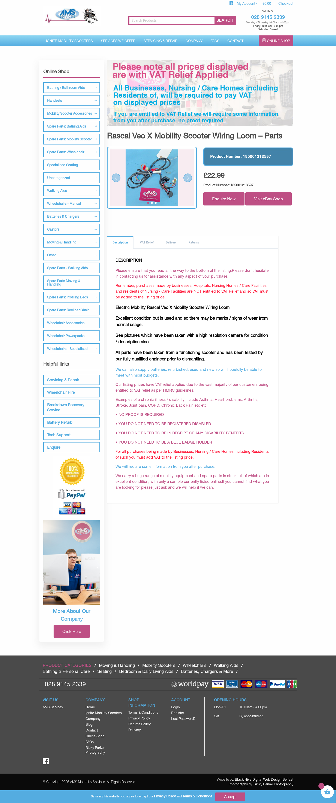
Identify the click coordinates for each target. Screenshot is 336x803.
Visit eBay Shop (268, 198)
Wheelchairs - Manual (64, 203)
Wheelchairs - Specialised (67, 349)
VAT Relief (147, 242)
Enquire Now (224, 198)
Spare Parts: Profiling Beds (67, 297)
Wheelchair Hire (61, 392)
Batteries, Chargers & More (207, 671)
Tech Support (58, 434)
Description (120, 242)
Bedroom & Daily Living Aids (146, 671)
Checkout (285, 3)
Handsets (54, 100)
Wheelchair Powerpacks (65, 336)
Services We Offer (118, 41)
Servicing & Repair (160, 41)
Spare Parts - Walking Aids (67, 268)
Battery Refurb (59, 422)
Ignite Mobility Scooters (69, 41)
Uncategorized (58, 178)
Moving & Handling (61, 242)
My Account (246, 3)
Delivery (171, 242)
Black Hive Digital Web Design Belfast (264, 779)
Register (177, 713)
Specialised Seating (62, 165)
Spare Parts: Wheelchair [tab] (65, 152)
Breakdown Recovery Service (65, 407)
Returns (194, 242)
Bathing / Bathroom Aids (66, 87)
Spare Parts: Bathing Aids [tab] (66, 126)
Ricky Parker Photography (273, 784)
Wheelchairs (194, 665)
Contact (235, 41)
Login (175, 707)
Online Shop (278, 41)
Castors (53, 229)
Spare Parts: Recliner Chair (68, 310)
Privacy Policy (139, 718)
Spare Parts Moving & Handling (63, 282)
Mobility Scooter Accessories (69, 113)
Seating (104, 671)
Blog (89, 724)
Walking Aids (57, 191)
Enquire (53, 447)
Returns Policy (139, 724)
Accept (230, 796)
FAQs (215, 41)
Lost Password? (183, 718)
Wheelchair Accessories (65, 323)
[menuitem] (69, 40)
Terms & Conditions (143, 712)
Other (51, 255)
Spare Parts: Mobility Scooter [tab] (69, 139)
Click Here (71, 631)
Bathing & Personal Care (66, 671)
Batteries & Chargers (63, 216)
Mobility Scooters (158, 665)
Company (194, 41)
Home (90, 707)
